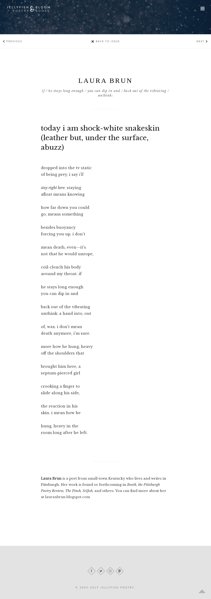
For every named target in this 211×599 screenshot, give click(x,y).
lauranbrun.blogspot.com (67, 497)
